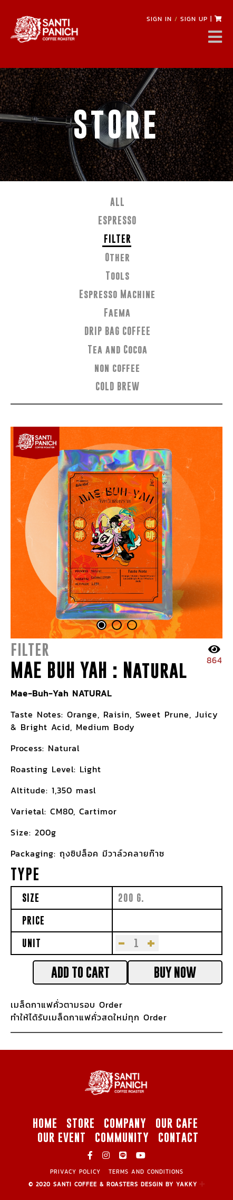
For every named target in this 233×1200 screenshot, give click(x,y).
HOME (45, 1123)
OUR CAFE (177, 1123)
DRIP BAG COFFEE (117, 331)
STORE (80, 1123)
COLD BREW (117, 386)
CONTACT (178, 1137)
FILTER (117, 238)
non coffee (117, 367)
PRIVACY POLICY (75, 1171)
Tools (117, 275)
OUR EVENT (61, 1137)
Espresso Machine (117, 294)
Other (117, 257)
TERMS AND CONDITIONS (146, 1171)
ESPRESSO (117, 220)
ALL (117, 202)
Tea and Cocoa (118, 349)
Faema (117, 312)
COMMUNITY (122, 1137)
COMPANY (125, 1123)
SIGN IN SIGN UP (177, 19)
